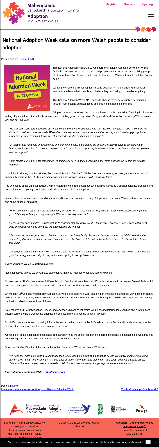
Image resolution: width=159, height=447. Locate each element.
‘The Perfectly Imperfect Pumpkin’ (139, 389)
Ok (148, 442)
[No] (155, 442)
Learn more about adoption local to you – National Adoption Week (37, 389)
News (15, 385)
